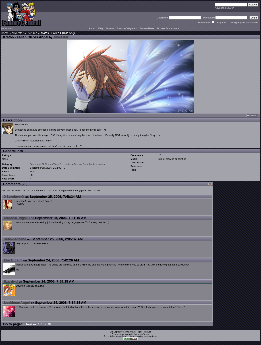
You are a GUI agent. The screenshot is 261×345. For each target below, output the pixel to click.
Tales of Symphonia (84, 164)
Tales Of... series (62, 164)
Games (34, 164)
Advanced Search (224, 8)
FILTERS (7, 28)
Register (222, 22)
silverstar (17, 33)
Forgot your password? (244, 22)
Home (5, 33)
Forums (110, 28)
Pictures (32, 33)
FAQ (100, 28)
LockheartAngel (17, 302)
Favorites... (8, 175)
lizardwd (11, 281)
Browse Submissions (168, 28)
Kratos (101, 164)
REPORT (252, 115)
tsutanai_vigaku (17, 218)
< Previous (29, 324)
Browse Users (147, 28)
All (49, 324)
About (92, 28)
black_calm (13, 260)
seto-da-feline (15, 239)
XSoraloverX (14, 196)
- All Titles (45, 164)
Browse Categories (127, 28)
